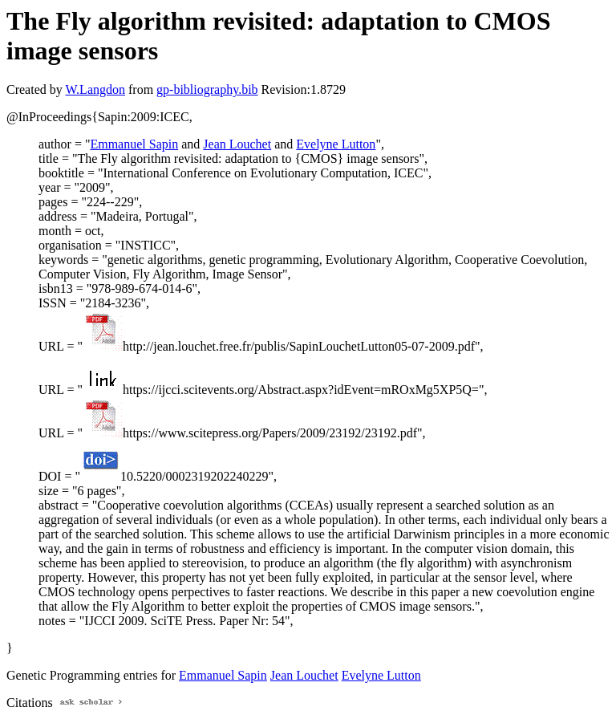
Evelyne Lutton (335, 144)
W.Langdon (95, 89)
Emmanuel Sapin (134, 144)
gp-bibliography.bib (207, 89)
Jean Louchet (237, 144)
